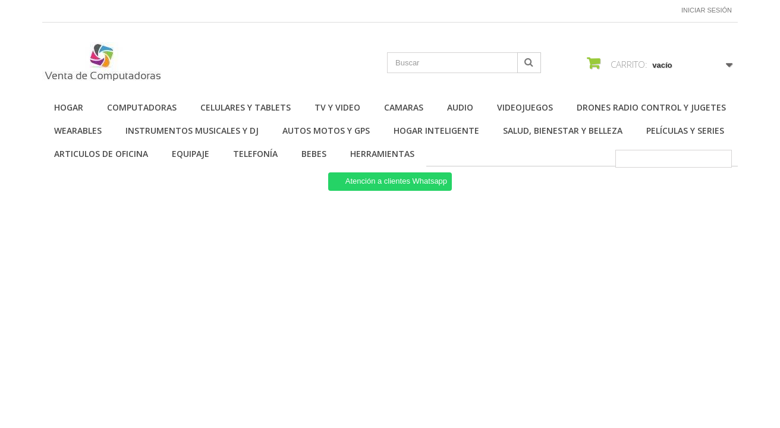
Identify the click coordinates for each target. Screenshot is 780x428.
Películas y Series (685, 130)
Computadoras (142, 107)
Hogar (68, 107)
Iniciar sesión (706, 10)
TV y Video (337, 107)
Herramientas (382, 153)
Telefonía (255, 153)
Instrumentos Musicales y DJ (192, 130)
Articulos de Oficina (101, 153)
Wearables (78, 130)
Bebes (313, 153)
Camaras (403, 107)
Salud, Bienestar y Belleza (562, 130)
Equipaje (190, 153)
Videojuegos (525, 107)
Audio (460, 107)
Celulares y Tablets (245, 107)
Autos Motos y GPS (326, 130)
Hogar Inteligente (436, 130)
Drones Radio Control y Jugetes (651, 107)
